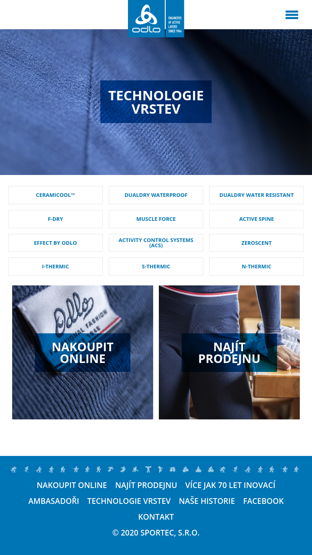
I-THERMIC (55, 266)
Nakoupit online (72, 485)
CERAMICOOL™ (55, 195)
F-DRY (55, 218)
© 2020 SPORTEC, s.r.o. (156, 533)
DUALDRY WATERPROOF (156, 195)
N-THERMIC (256, 266)
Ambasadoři (53, 501)
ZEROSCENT (256, 242)
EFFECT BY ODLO (55, 242)
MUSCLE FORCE (156, 218)
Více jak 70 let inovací (230, 485)
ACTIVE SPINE (256, 218)
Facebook (263, 501)
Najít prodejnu (146, 485)
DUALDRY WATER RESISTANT (256, 195)
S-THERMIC (156, 266)
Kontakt (156, 517)
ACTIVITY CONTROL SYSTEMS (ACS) (156, 242)
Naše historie (207, 501)
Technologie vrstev (129, 501)
